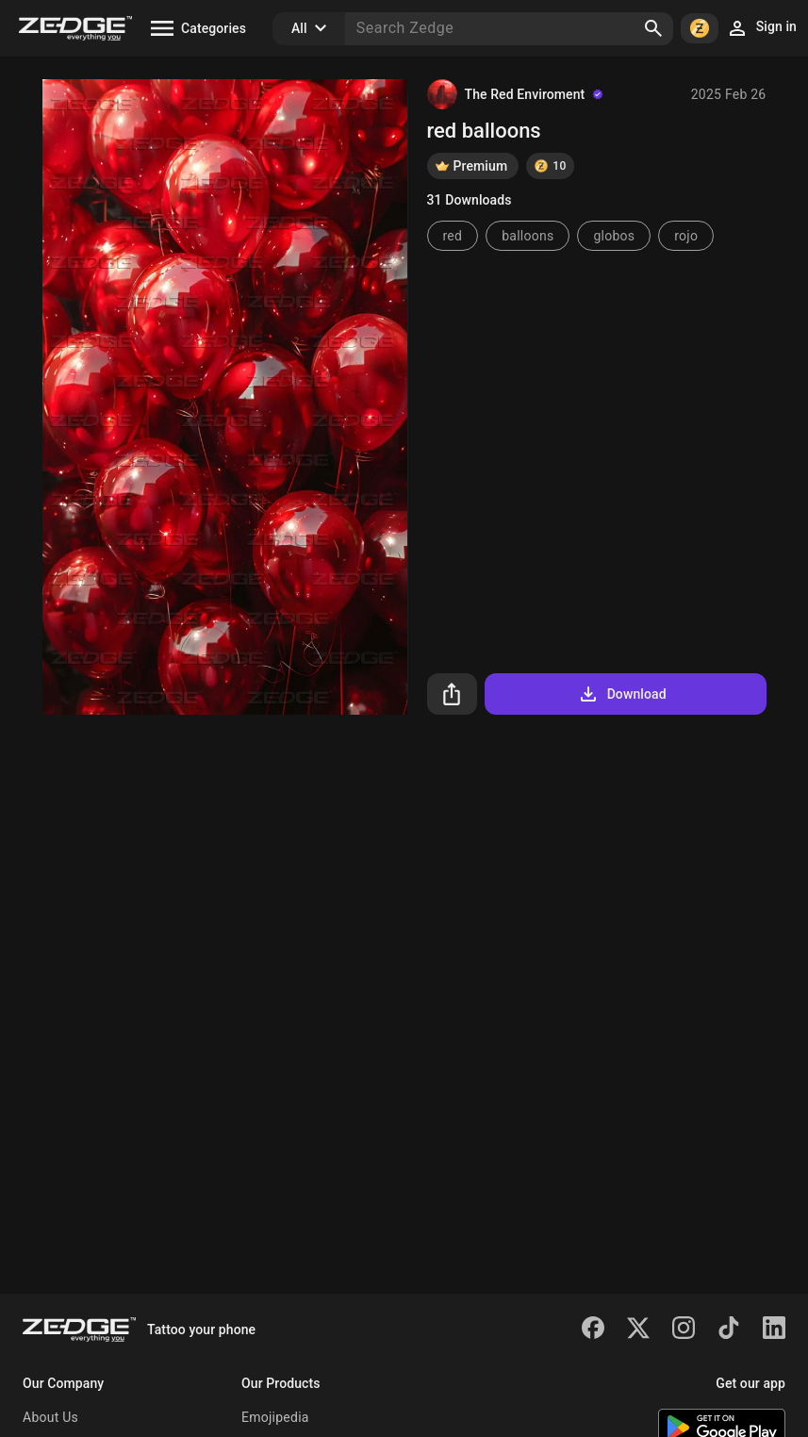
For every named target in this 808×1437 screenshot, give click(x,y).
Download (622, 694)
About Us (50, 1417)
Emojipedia (275, 1417)
